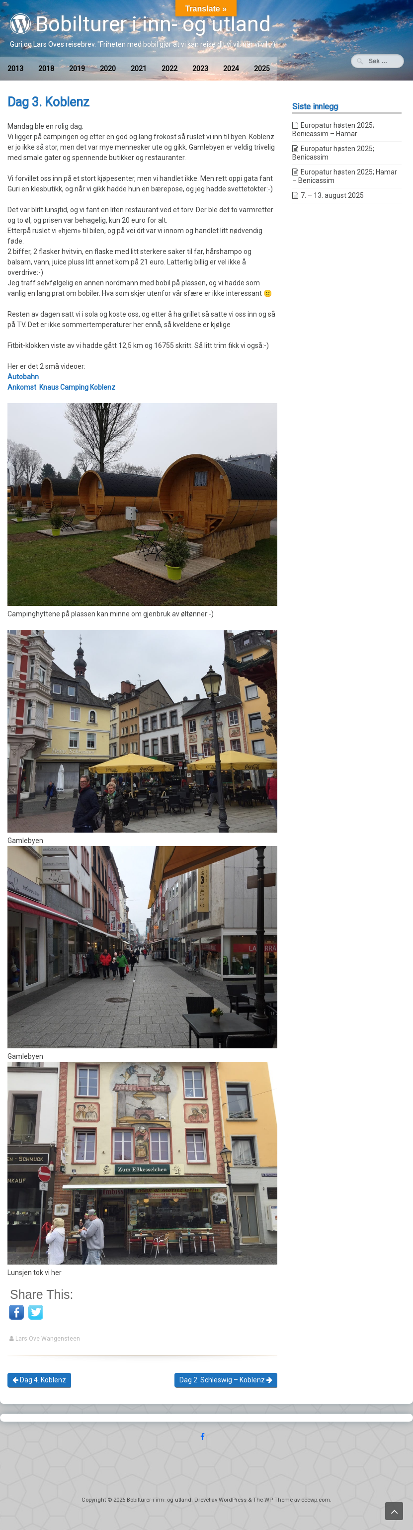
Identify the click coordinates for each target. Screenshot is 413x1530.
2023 (200, 69)
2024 (231, 69)
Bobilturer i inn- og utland (140, 24)
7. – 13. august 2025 (332, 195)
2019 (77, 69)
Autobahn (23, 377)
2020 (108, 69)
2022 (169, 69)
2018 (46, 69)
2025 (262, 69)
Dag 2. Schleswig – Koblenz (225, 1380)
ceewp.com (315, 1500)
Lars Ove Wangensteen (47, 1338)
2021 (139, 69)
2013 (15, 69)
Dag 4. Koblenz (39, 1380)
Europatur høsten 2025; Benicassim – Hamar (333, 129)
